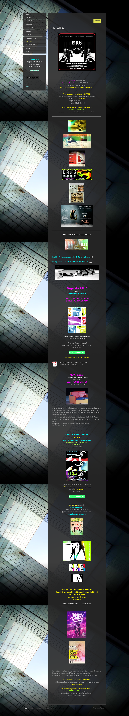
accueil (97, 21)
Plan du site (47, 708)
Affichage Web (98, 708)
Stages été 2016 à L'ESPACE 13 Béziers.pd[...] (74, 362)
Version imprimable (34, 708)
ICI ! (91, 257)
